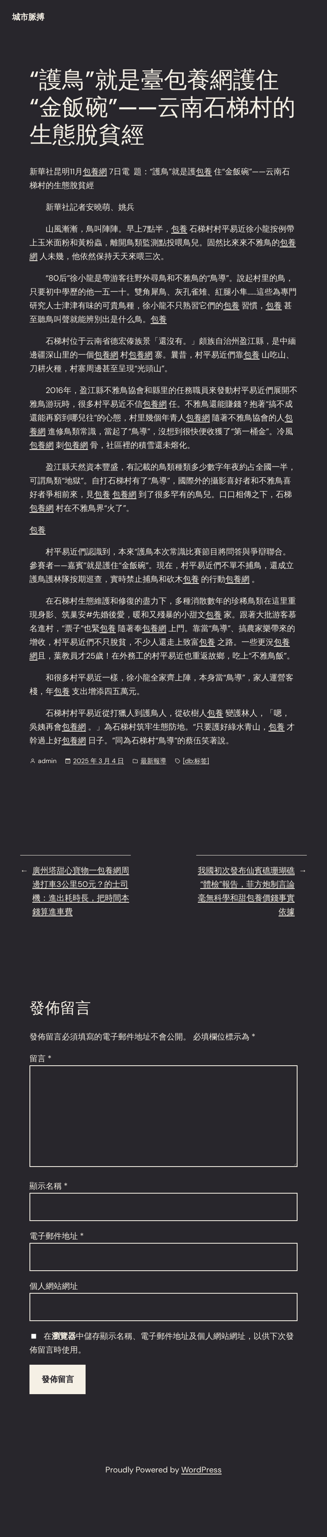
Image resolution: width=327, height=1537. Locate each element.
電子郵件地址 (56, 1236)
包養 (204, 171)
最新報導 (153, 761)
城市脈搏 (28, 17)
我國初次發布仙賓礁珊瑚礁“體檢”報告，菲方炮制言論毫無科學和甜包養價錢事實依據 (246, 891)
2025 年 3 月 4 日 (98, 761)
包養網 (95, 171)
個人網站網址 (53, 1286)
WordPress (201, 1469)
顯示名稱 (48, 1186)
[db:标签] (196, 761)
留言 (40, 1058)
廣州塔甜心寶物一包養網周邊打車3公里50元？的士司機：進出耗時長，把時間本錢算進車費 (80, 891)
